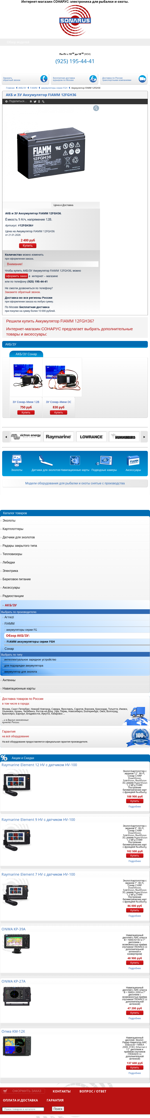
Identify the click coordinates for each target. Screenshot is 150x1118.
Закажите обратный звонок (22, 292)
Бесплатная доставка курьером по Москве (64, 78)
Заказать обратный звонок (11, 78)
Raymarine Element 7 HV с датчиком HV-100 (38, 874)
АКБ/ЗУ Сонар (26, 354)
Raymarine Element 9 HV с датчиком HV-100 (38, 819)
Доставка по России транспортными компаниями (116, 78)
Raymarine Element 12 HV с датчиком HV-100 (39, 764)
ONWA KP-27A (13, 981)
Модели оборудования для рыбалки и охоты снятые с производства (75, 483)
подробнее (135, 806)
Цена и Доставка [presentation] (63, 205)
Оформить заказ (26, 1091)
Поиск (58, 1109)
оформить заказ (16, 276)
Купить (28, 245)
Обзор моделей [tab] (15, 42)
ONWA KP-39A (13, 929)
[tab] (75, 205)
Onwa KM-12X (13, 1031)
